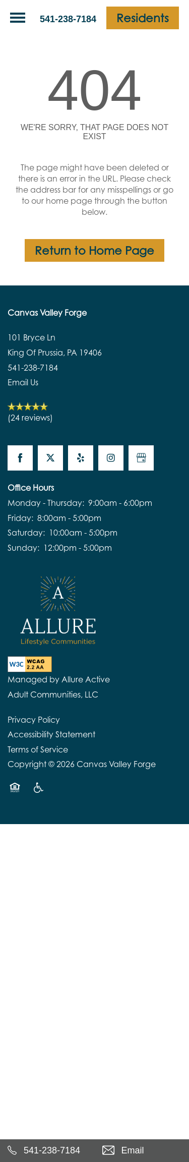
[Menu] (17, 17)
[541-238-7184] (47, 1150)
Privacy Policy (34, 720)
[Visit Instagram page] (110, 458)
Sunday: (23, 548)
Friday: (20, 518)
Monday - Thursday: (46, 503)
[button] (142, 18)
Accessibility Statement (51, 734)
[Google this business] (141, 458)
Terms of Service (38, 749)
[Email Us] (142, 1150)
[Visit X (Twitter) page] (50, 458)
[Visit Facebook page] (20, 458)
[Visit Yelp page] (80, 458)
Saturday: (26, 533)
